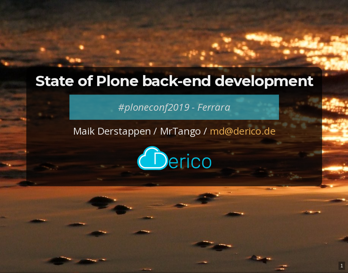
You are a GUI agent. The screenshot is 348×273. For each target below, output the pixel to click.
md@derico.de (242, 131)
